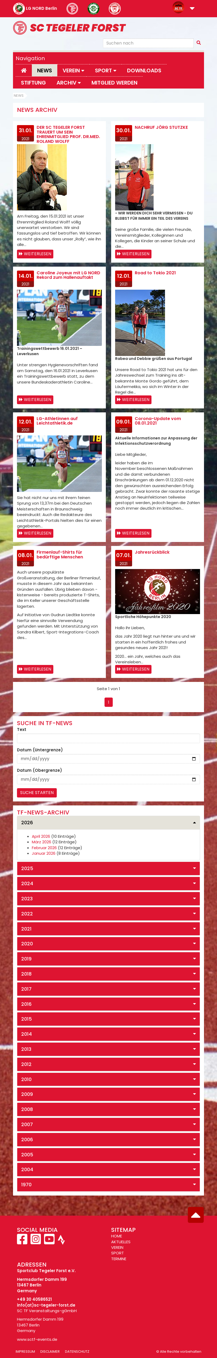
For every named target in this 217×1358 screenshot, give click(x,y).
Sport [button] (105, 70)
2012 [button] (26, 1064)
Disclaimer (50, 1351)
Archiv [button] (69, 82)
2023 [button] (27, 898)
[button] (192, 8)
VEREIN (117, 1247)
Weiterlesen (37, 254)
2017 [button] (26, 989)
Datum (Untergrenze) (40, 750)
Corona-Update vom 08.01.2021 (158, 421)
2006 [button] (27, 1139)
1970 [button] (26, 1184)
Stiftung (33, 82)
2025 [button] (27, 868)
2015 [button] (26, 1019)
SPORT (117, 1253)
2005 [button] (27, 1154)
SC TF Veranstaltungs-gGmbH (47, 1310)
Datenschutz (77, 1351)
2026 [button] (27, 822)
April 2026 (41, 836)
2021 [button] (26, 928)
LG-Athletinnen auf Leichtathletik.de (57, 421)
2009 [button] (27, 1094)
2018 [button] (26, 974)
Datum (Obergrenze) (39, 770)
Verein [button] (73, 70)
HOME (116, 1236)
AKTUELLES (121, 1242)
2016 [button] (26, 1004)
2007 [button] (27, 1124)
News (44, 70)
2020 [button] (27, 943)
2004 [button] (27, 1169)
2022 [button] (27, 913)
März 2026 (41, 842)
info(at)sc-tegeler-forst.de (46, 1305)
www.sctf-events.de (37, 1339)
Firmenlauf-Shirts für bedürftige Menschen (60, 554)
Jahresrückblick (152, 552)
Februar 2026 (44, 847)
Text (21, 729)
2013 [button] (26, 1049)
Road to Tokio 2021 (155, 273)
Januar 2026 (43, 853)
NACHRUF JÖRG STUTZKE (161, 127)
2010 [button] (26, 1079)
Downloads (144, 70)
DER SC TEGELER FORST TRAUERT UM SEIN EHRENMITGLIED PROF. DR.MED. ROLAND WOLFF (68, 134)
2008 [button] (27, 1109)
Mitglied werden (114, 82)
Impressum (25, 1351)
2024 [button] (27, 883)
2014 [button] (26, 1034)
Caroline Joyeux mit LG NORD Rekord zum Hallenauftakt (68, 275)
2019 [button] (26, 958)
